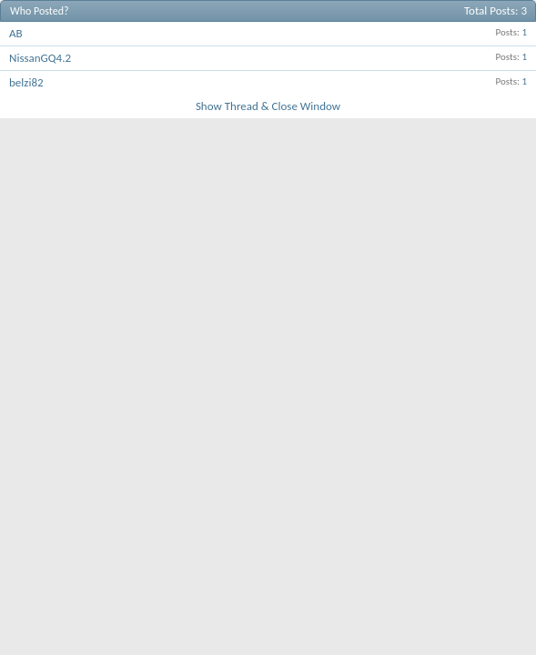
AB (16, 33)
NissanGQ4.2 (40, 58)
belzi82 (26, 82)
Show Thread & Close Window (268, 106)
